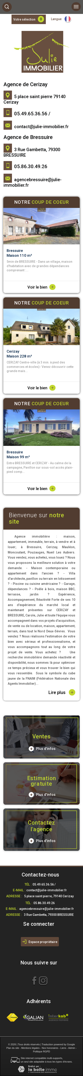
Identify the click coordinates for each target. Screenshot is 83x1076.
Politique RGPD (41, 1051)
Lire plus (61, 692)
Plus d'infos (42, 748)
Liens (63, 1048)
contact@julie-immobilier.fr (41, 126)
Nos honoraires (50, 1048)
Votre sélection (24, 19)
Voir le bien (41, 287)
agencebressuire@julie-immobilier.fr (46, 909)
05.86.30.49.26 (44, 903)
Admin (71, 1048)
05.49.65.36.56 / (44, 884)
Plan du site (12, 1048)
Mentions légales (30, 1048)
